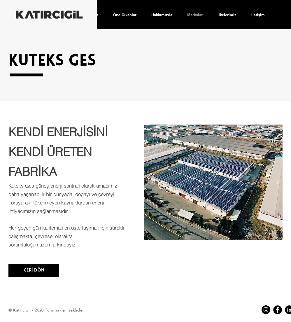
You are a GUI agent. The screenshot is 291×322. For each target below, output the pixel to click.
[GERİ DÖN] (33, 270)
